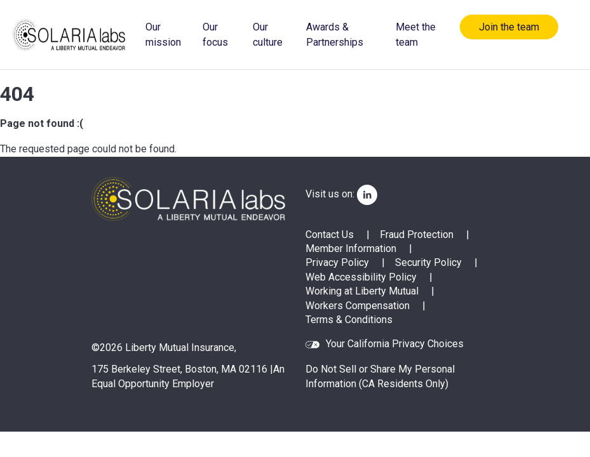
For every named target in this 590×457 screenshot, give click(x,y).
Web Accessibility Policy (361, 277)
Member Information (350, 248)
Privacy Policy (337, 262)
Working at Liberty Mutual (362, 291)
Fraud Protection (416, 234)
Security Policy (428, 262)
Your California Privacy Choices (395, 344)
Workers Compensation (357, 306)
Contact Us (329, 234)
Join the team (509, 27)
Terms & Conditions (348, 320)
